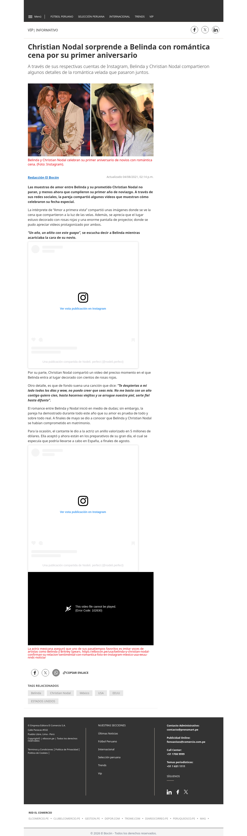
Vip (151, 16)
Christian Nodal (60, 693)
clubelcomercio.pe (67, 818)
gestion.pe (92, 818)
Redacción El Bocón (43, 177)
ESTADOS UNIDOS (43, 701)
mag (203, 818)
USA (101, 693)
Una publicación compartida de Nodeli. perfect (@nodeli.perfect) (83, 361)
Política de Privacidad (66, 749)
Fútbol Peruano (61, 16)
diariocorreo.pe (156, 818)
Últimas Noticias (108, 733)
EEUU (116, 693)
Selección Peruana (91, 16)
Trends (140, 16)
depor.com (112, 818)
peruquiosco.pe (184, 818)
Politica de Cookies (38, 752)
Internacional (119, 16)
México (84, 693)
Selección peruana (109, 757)
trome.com (132, 818)
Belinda (36, 693)
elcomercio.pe (39, 818)
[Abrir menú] (34, 16)
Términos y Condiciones (40, 749)
